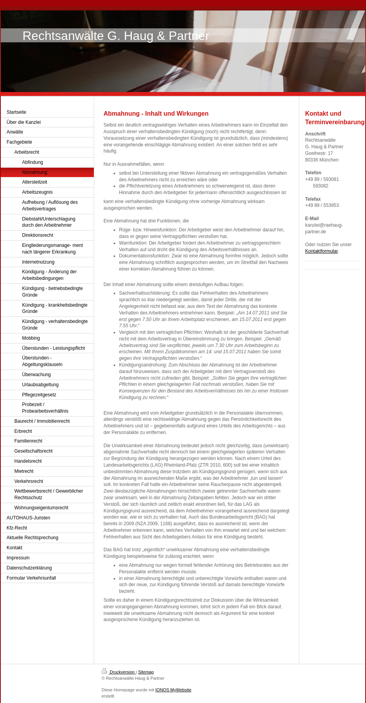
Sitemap (146, 672)
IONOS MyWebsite (173, 689)
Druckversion (119, 672)
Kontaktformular (321, 251)
